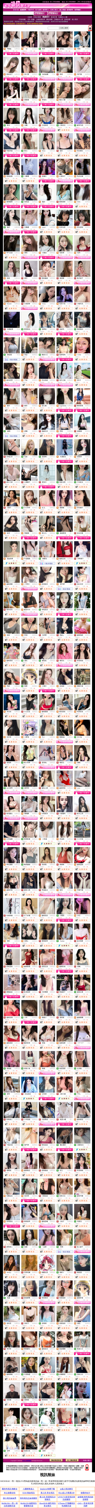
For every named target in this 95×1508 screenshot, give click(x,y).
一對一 (71, 457)
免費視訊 (17, 49)
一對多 (53, 74)
